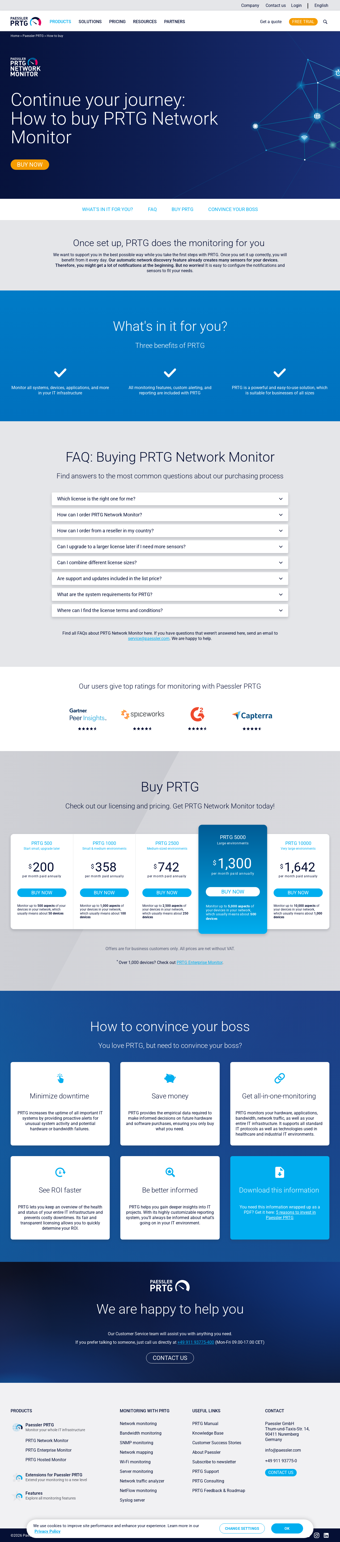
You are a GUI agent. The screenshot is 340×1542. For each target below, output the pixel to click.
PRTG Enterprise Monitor (199, 962)
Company (250, 5)
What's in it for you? (107, 209)
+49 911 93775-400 (195, 1342)
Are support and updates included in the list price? (109, 578)
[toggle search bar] (324, 22)
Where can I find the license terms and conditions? (110, 610)
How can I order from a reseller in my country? (105, 530)
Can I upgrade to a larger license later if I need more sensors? (121, 546)
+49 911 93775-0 (281, 1460)
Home (15, 36)
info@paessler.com (283, 1450)
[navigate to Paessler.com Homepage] (26, 21)
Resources (145, 21)
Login (296, 5)
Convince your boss (233, 209)
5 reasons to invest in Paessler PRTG (291, 1215)
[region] (170, 1528)
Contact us (276, 5)
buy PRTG (182, 209)
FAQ (152, 209)
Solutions (90, 21)
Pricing (117, 21)
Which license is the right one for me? (96, 499)
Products (60, 21)
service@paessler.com (148, 638)
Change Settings (242, 1528)
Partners (174, 21)
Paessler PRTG (33, 36)
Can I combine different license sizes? (97, 562)
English (321, 5)
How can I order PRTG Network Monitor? (99, 514)
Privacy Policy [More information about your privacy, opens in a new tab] (48, 1531)
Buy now (30, 164)
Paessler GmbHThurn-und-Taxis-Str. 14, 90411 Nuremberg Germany (288, 1431)
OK (287, 1528)
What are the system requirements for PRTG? (104, 594)
